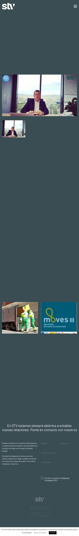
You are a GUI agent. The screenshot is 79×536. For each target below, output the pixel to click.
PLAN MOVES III (59, 338)
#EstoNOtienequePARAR (39, 157)
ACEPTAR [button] (52, 533)
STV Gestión (8, 6)
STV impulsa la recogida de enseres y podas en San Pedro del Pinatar (20, 341)
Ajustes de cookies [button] (40, 533)
